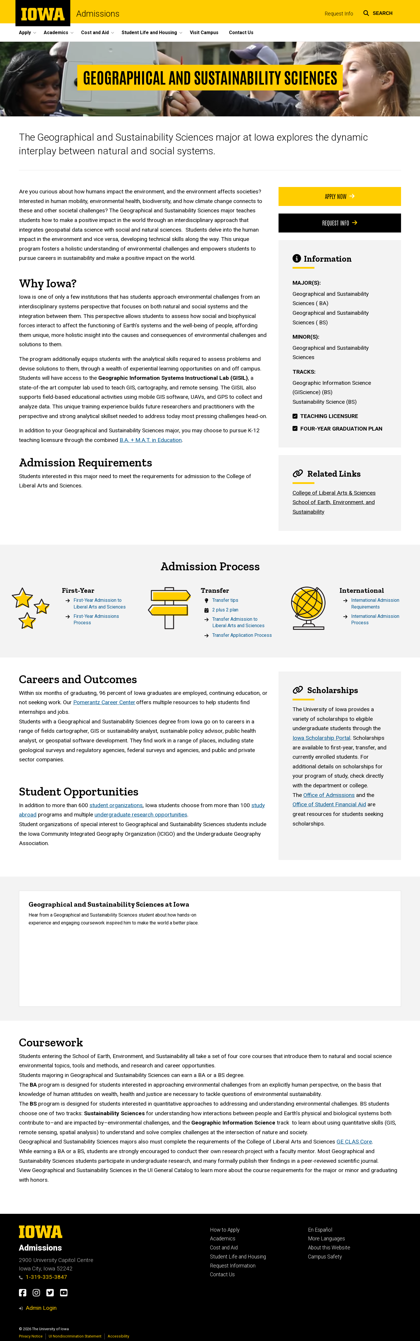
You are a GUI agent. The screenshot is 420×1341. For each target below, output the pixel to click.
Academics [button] (56, 32)
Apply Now (340, 196)
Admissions (98, 14)
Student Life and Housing (238, 1257)
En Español (320, 1230)
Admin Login (41, 1308)
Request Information (233, 1266)
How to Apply (224, 1230)
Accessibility (118, 1336)
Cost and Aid (224, 1248)
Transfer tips (225, 600)
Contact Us (241, 32)
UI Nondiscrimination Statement (75, 1336)
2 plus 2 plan (225, 610)
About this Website (329, 1248)
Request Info (339, 14)
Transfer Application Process (242, 635)
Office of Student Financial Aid (329, 804)
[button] (378, 12)
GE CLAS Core (354, 1142)
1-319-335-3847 (43, 1277)
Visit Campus (204, 32)
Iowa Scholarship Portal (321, 738)
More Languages (326, 1239)
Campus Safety (325, 1257)
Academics (222, 1239)
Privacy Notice (31, 1336)
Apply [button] (25, 32)
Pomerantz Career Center (104, 702)
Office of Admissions (329, 795)
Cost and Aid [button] (95, 32)
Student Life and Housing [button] (149, 32)
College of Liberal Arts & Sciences (334, 492)
